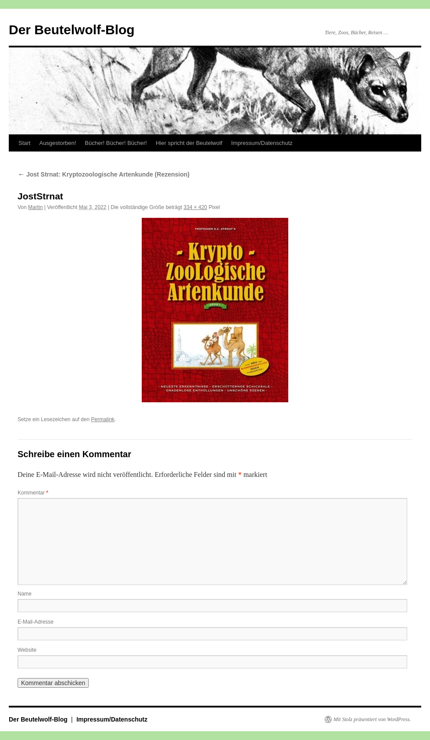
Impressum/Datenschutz (262, 143)
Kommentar (33, 493)
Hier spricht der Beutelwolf (189, 143)
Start (24, 143)
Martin (35, 207)
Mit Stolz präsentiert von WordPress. (372, 719)
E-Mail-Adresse (36, 622)
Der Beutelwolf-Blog (72, 29)
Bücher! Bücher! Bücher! (116, 143)
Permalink (102, 419)
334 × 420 (195, 207)
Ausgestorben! (57, 143)
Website (27, 650)
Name (25, 594)
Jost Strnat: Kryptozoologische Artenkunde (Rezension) (104, 174)
